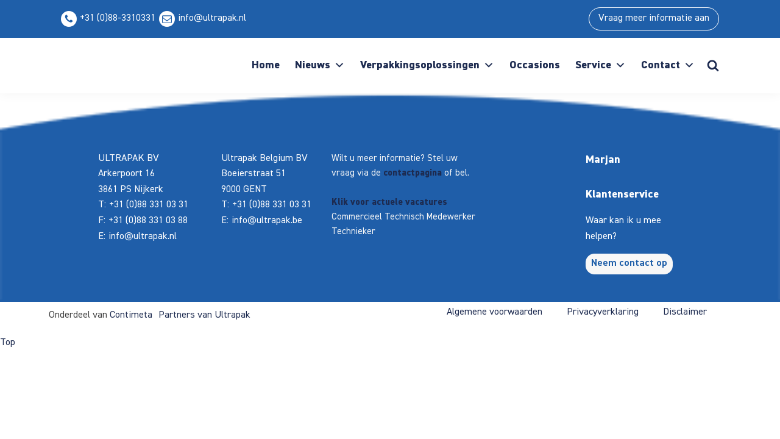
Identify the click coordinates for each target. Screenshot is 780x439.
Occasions (534, 65)
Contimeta (131, 315)
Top (7, 343)
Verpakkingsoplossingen (427, 65)
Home (266, 65)
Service (600, 65)
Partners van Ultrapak (204, 315)
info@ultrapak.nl (212, 18)
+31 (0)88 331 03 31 (148, 205)
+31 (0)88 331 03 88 (148, 221)
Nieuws (320, 65)
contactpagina (412, 172)
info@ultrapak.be (267, 221)
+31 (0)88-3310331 (117, 18)
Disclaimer (685, 312)
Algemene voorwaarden (494, 312)
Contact (668, 65)
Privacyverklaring (603, 312)
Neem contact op (629, 263)
